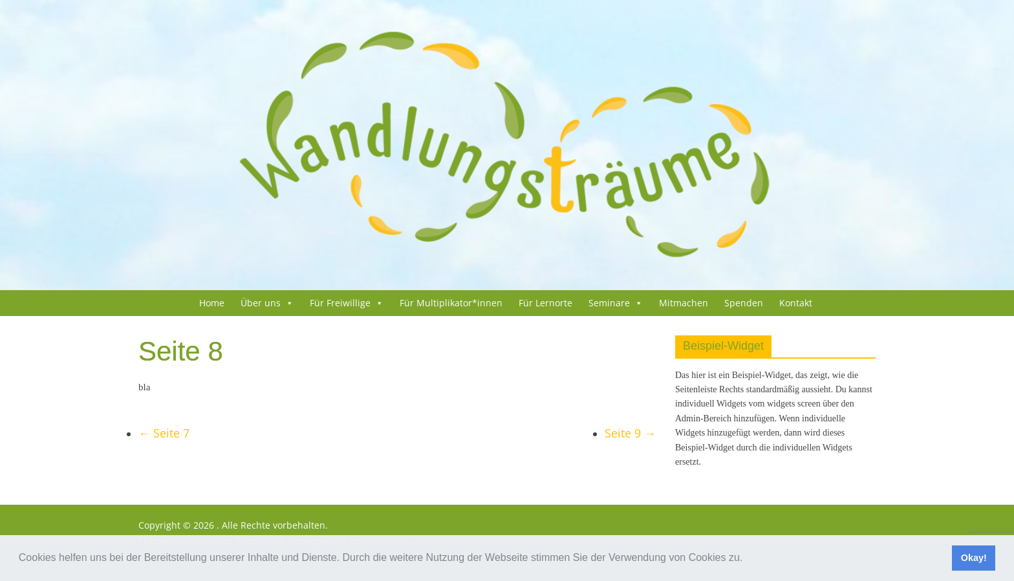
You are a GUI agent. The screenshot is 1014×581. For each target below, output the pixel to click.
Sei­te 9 (630, 433)
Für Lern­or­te (545, 303)
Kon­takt (795, 303)
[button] (748, 559)
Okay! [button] (974, 558)
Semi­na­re (609, 303)
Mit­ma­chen (683, 303)
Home (211, 303)
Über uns (261, 303)
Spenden (743, 303)
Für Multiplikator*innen (451, 303)
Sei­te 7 (163, 433)
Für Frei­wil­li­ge (340, 303)
